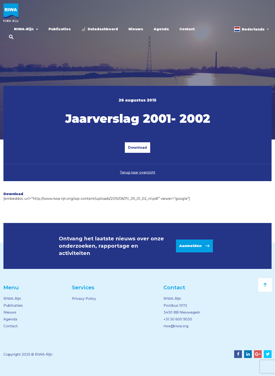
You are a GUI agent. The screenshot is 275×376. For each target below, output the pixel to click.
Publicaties (60, 29)
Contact (187, 29)
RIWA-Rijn (24, 29)
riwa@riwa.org (175, 326)
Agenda (161, 29)
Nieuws (135, 29)
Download (137, 148)
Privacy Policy (84, 299)
